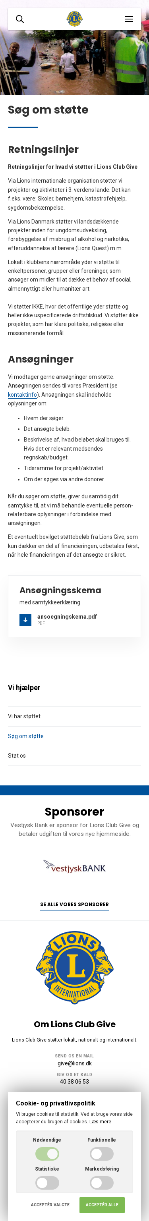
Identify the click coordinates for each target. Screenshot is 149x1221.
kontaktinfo (22, 395)
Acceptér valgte (50, 1205)
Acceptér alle (102, 1205)
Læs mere (100, 1122)
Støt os (17, 755)
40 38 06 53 (74, 1081)
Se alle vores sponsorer (74, 904)
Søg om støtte (26, 736)
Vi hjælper (24, 688)
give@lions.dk (75, 1063)
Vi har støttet (24, 716)
